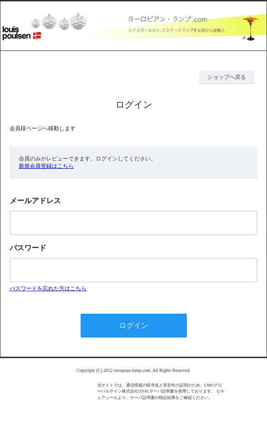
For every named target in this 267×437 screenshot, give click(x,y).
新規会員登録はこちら (46, 166)
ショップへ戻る (226, 77)
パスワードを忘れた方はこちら (48, 288)
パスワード (28, 248)
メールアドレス (35, 201)
